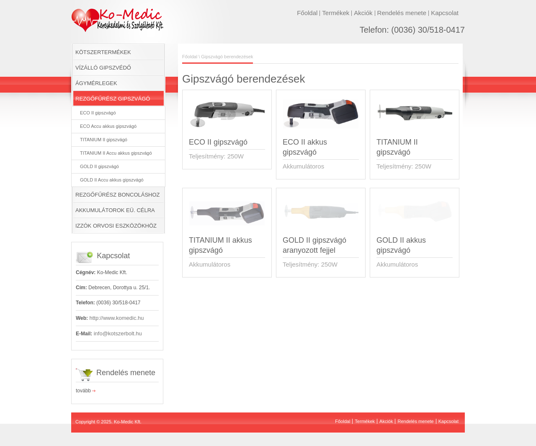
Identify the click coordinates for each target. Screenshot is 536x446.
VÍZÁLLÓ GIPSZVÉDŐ (103, 68)
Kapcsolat (445, 12)
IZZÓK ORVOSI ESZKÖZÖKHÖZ (116, 226)
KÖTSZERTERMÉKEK (103, 52)
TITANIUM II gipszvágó (103, 139)
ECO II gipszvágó (98, 112)
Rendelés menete (402, 12)
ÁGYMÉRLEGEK (96, 83)
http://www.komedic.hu (116, 318)
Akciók (363, 12)
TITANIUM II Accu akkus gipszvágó (116, 153)
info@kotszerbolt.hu (118, 333)
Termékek (335, 12)
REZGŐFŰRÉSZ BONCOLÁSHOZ (117, 195)
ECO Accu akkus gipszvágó (108, 126)
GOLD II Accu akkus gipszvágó (112, 179)
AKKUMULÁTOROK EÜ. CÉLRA (115, 210)
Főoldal (307, 12)
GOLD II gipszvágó (99, 166)
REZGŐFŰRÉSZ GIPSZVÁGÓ (112, 99)
